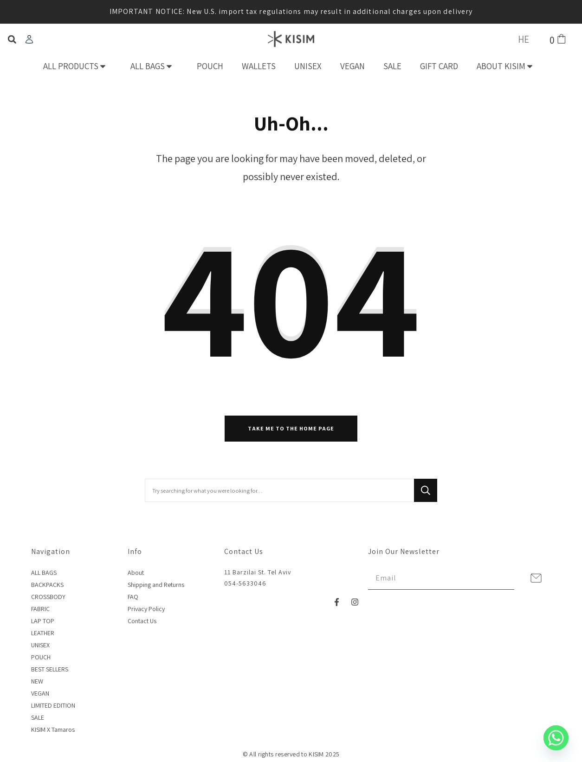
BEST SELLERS (49, 669)
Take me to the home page (291, 428)
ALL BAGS (154, 66)
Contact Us (142, 621)
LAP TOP (42, 621)
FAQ (133, 597)
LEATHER (42, 633)
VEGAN (352, 66)
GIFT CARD (439, 66)
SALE (392, 66)
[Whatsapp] (556, 737)
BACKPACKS (47, 584)
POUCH (210, 66)
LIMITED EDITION (53, 705)
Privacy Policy (146, 609)
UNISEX (308, 66)
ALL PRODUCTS (77, 66)
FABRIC (40, 609)
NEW (37, 681)
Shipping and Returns (156, 584)
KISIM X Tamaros (53, 729)
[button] (12, 40)
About (136, 572)
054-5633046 (245, 583)
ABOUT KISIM (508, 66)
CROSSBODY (48, 597)
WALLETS (259, 66)
